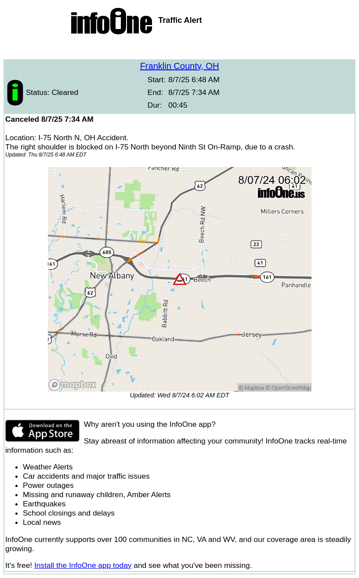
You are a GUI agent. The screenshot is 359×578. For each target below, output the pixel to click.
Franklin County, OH (179, 66)
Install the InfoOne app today (83, 565)
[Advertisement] (179, 48)
